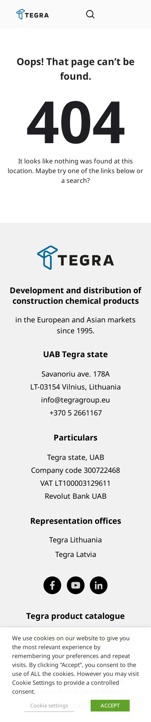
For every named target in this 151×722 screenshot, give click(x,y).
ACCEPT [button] (110, 705)
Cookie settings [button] (49, 705)
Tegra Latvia (75, 554)
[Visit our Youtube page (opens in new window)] (76, 585)
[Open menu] (124, 14)
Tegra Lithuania (75, 539)
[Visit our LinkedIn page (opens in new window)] (99, 585)
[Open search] (90, 14)
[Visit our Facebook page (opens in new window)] (52, 585)
